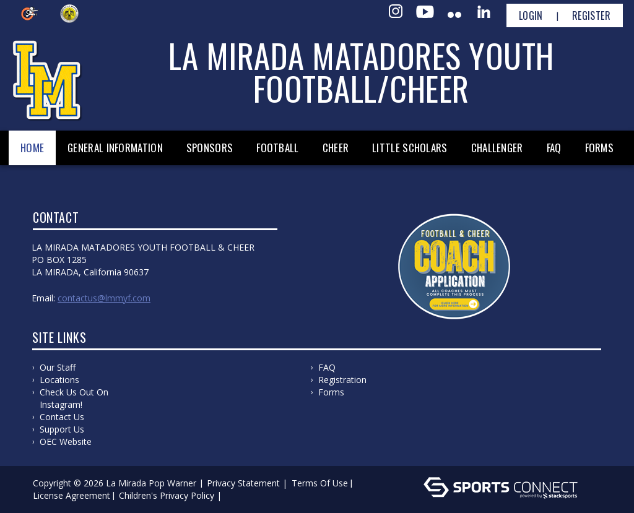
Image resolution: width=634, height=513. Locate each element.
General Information (115, 147)
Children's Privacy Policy (166, 495)
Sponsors (209, 147)
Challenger (497, 147)
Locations (59, 380)
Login (531, 15)
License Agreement (71, 495)
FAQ (554, 147)
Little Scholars (410, 147)
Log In (242, 495)
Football (277, 147)
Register (591, 15)
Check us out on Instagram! (74, 398)
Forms (599, 147)
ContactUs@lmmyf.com (104, 298)
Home (32, 147)
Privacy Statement (243, 483)
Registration (342, 380)
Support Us (62, 429)
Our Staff (58, 367)
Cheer (336, 147)
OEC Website (66, 441)
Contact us (62, 417)
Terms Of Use (320, 483)
